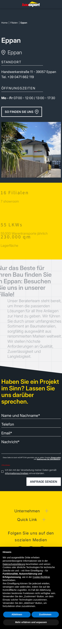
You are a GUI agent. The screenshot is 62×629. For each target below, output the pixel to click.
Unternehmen (27, 511)
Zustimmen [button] (45, 614)
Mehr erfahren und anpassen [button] (31, 622)
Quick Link (27, 519)
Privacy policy (56, 457)
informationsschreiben (16, 473)
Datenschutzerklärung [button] (14, 564)
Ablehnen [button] (17, 614)
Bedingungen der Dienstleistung (48, 459)
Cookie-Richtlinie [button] (41, 577)
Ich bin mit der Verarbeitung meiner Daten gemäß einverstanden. (30, 472)
